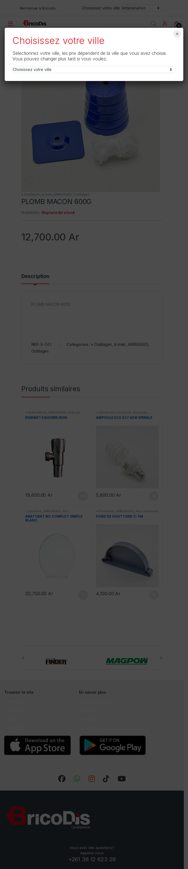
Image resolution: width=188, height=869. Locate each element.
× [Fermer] (177, 34)
